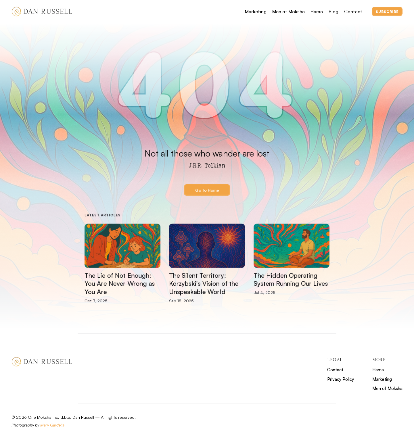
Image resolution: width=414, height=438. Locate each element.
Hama (316, 11)
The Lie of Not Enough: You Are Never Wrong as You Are (120, 283)
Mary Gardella (52, 424)
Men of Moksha (288, 11)
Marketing (256, 11)
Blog (333, 11)
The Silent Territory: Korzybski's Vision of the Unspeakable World (204, 283)
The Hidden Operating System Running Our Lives (291, 279)
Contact (353, 11)
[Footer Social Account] (376, 421)
